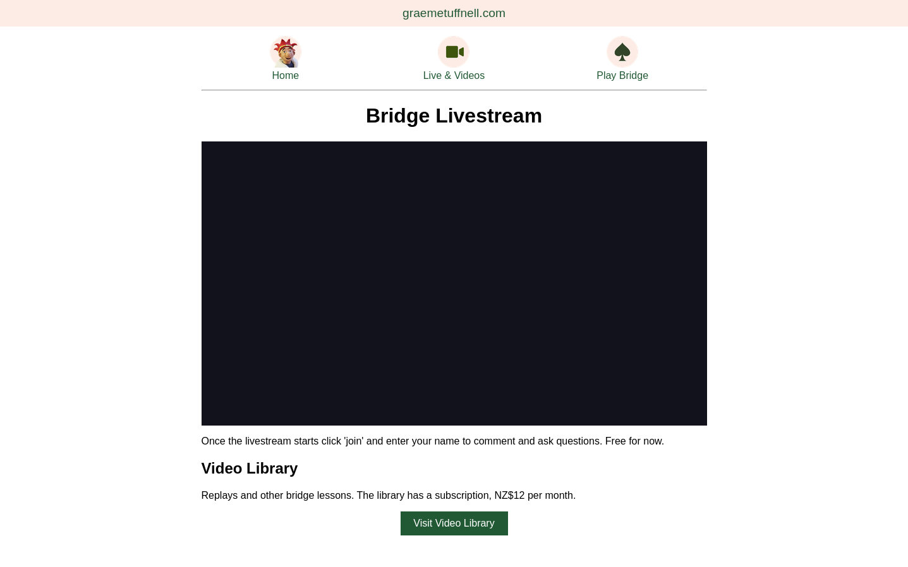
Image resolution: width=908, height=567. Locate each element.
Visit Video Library (453, 523)
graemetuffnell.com (454, 13)
